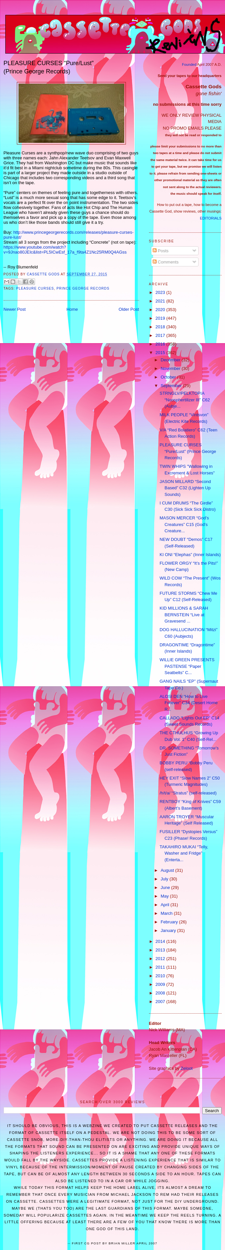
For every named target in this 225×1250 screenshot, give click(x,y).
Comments (165, 262)
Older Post (129, 309)
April (165, 904)
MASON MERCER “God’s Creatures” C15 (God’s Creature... (184, 524)
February (170, 921)
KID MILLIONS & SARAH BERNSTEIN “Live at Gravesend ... (184, 615)
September (172, 385)
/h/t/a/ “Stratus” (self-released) (188, 792)
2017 (161, 335)
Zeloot (187, 1068)
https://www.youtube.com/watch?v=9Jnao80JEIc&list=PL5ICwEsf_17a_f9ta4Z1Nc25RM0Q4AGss (65, 250)
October (169, 377)
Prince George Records (82, 288)
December (171, 359)
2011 (161, 967)
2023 (161, 292)
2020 (161, 309)
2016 (161, 344)
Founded (189, 64)
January (169, 930)
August (168, 870)
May (165, 896)
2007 (161, 1001)
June (166, 887)
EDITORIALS (210, 218)
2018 (161, 326)
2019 (161, 318)
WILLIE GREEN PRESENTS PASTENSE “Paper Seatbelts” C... (187, 666)
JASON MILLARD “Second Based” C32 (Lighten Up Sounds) (185, 488)
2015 (161, 352)
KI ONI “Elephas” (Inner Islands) (190, 554)
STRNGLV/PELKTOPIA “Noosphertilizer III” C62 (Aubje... (185, 400)
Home (72, 309)
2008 (161, 992)
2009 (161, 984)
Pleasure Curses (35, 288)
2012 (161, 958)
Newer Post (15, 309)
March (167, 913)
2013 (161, 950)
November (171, 368)
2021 (161, 301)
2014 (161, 941)
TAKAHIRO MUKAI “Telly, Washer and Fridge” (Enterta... (184, 853)
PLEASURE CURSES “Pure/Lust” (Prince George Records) (188, 451)
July (165, 878)
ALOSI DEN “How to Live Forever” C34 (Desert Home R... (189, 703)
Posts (161, 250)
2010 (161, 975)
